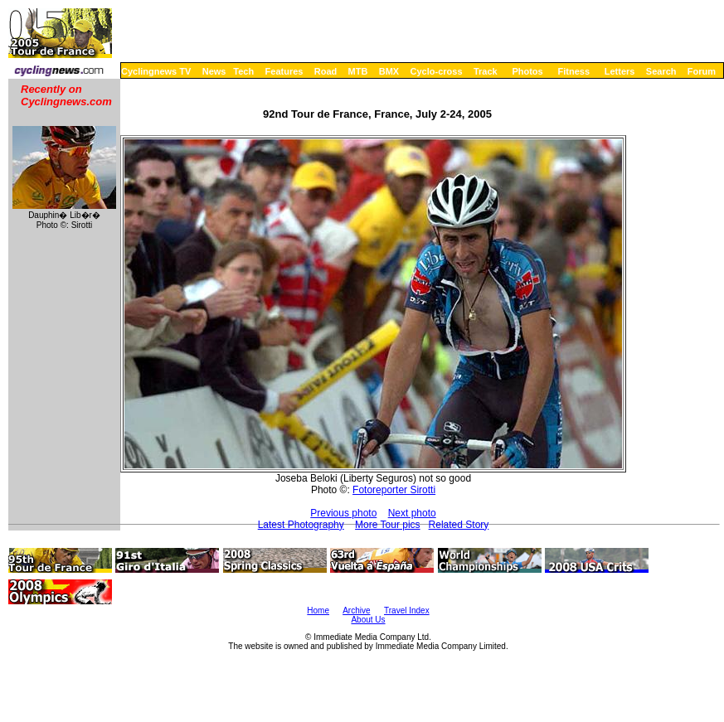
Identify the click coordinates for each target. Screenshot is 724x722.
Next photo (412, 513)
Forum (702, 71)
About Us (368, 619)
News (214, 71)
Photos (527, 71)
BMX (389, 71)
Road (326, 71)
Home (318, 610)
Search (661, 71)
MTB (358, 71)
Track (486, 71)
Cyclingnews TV (156, 71)
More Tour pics (387, 525)
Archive (356, 610)
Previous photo (343, 513)
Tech (243, 71)
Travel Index (407, 610)
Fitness (573, 71)
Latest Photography (301, 525)
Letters (620, 71)
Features (284, 71)
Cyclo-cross (437, 71)
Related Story (459, 525)
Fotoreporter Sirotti (393, 490)
